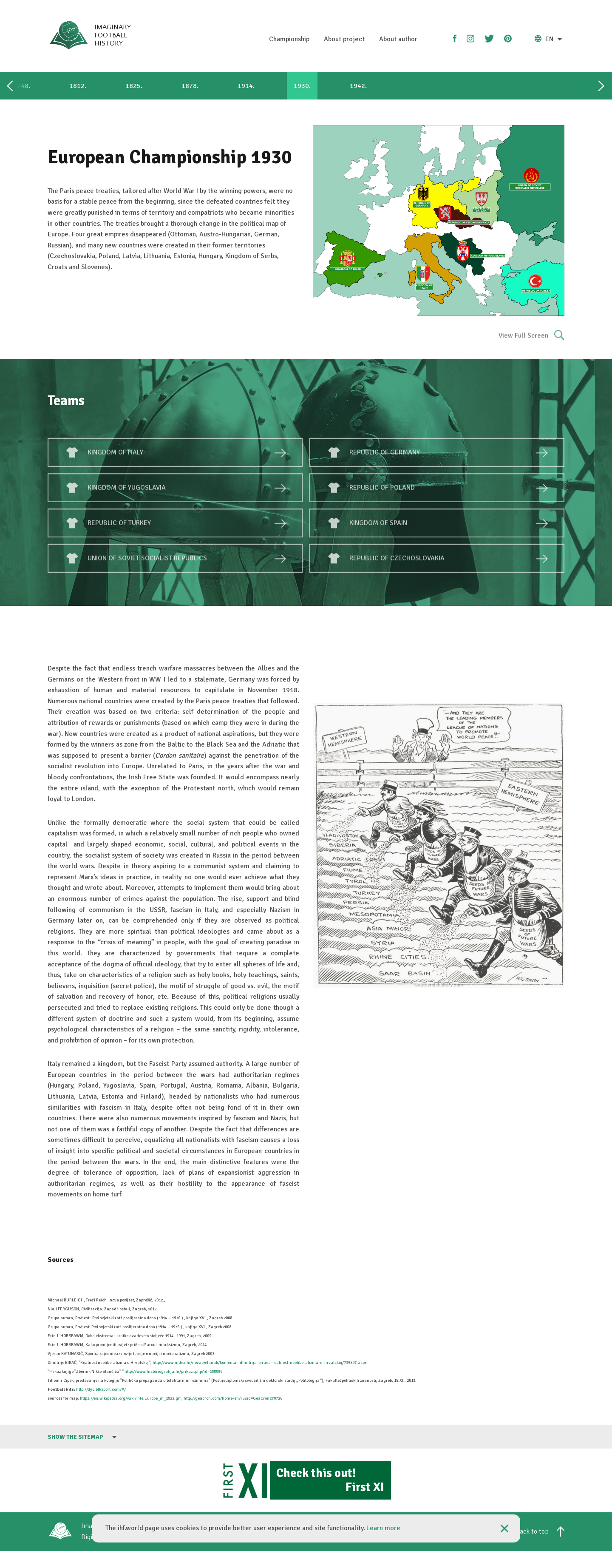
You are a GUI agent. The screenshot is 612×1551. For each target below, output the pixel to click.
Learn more (383, 1528)
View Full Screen (531, 341)
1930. (302, 86)
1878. (189, 86)
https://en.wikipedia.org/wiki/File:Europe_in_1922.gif (130, 1398)
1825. (133, 86)
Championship (289, 39)
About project (344, 39)
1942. (358, 86)
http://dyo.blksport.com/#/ (101, 1389)
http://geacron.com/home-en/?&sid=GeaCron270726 (233, 1398)
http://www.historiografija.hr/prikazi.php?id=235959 (173, 1371)
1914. (246, 86)
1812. (77, 86)
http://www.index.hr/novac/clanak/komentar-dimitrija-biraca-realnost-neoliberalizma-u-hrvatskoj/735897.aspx (260, 1362)
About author (398, 39)
